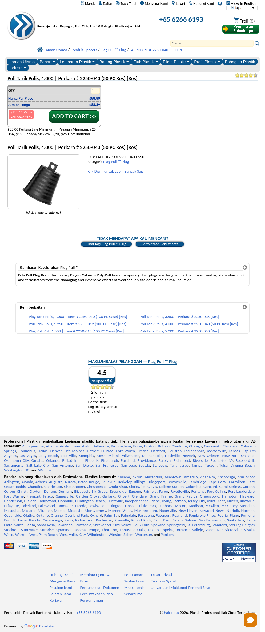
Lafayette (11, 505)
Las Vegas (27, 455)
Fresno (143, 450)
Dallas (43, 450)
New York (230, 455)
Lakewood (46, 505)
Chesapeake (97, 486)
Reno (68, 520)
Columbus (27, 450)
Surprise (47, 529)
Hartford (158, 450)
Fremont (33, 496)
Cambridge (197, 481)
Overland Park (76, 515)
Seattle (144, 465)
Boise (137, 446)
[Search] (212, 43)
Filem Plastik (176, 61)
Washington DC (16, 470)
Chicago (195, 446)
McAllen (212, 505)
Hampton (230, 496)
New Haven (187, 510)
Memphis (86, 455)
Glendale (139, 496)
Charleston (53, 486)
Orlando (52, 460)
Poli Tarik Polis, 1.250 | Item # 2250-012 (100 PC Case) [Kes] (77, 323)
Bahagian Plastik (240, 61)
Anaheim (207, 477)
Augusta (55, 481)
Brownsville (176, 481)
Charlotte (179, 446)
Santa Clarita (24, 525)
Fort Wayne (14, 496)
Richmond (182, 460)
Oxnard (96, 515)
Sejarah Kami (60, 594)
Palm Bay (111, 515)
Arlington (11, 481)
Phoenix (91, 460)
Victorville (233, 529)
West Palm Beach (43, 534)
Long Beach (48, 455)
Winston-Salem (121, 534)
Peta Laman (133, 574)
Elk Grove (99, 491)
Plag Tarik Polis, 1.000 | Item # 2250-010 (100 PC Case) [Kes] (78, 316)
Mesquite (11, 510)
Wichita (44, 470)
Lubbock (165, 505)
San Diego (84, 465)
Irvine (155, 501)
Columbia (193, 486)
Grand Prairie (161, 496)
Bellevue (109, 481)
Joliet (211, 501)
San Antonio (62, 465)
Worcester (143, 534)
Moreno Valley (120, 510)
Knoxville (247, 501)
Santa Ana (235, 520)
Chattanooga (74, 486)
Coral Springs (230, 486)
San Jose (128, 465)
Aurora (70, 481)
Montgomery (95, 510)
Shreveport (102, 525)
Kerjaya (56, 600)
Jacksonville (216, 450)
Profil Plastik (207, 61)
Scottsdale (82, 525)
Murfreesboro (145, 510)
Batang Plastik (114, 61)
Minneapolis (152, 455)
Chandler (35, 486)
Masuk (88, 3)
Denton (50, 491)
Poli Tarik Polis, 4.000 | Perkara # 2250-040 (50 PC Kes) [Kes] (189, 323)
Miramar (45, 510)
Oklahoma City (16, 460)
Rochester (104, 520)
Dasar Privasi (161, 574)
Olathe (28, 515)
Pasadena (146, 515)
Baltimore (101, 446)
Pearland (179, 515)
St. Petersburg (198, 525)
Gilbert (123, 496)
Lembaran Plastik (77, 61)
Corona (249, 486)
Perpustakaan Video (96, 594)
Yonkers (167, 534)
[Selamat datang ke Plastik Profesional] (88, 20)
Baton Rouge (88, 481)
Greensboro (209, 496)
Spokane (158, 525)
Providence (147, 460)
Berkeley (125, 481)
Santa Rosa (46, 525)
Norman (248, 510)
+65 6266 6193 (181, 19)
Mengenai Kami (154, 3)
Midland (28, 510)
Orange (57, 515)
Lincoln (131, 505)
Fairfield (150, 491)
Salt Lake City (37, 465)
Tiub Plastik (146, 61)
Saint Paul (162, 520)
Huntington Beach (90, 501)
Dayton (36, 491)
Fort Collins (216, 491)
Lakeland (28, 505)
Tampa (196, 465)
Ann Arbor (246, 477)
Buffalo (163, 446)
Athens (41, 481)
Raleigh (165, 460)
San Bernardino (211, 520)
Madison (196, 505)
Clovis (152, 486)
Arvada (27, 481)
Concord (210, 486)
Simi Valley (122, 525)
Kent (221, 501)
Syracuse (63, 529)
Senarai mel (133, 594)
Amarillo (191, 477)
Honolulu (65, 501)
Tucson (211, 465)
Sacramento (13, 465)
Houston (175, 450)
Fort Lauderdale (241, 491)
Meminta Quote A (95, 574)
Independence (136, 501)
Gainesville (64, 496)
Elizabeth (81, 491)
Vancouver (214, 529)
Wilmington (97, 534)
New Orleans (209, 455)
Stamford (219, 525)
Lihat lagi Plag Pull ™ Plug (106, 244)
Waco (8, 534)
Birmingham (121, 446)
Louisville (68, 455)
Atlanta (52, 446)
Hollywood (47, 501)
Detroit (93, 450)
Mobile (60, 510)
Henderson (13, 501)
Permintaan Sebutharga (159, 244)
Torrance (182, 529)
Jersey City (196, 501)
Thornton (109, 529)
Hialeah (30, 501)
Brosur (85, 581)
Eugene (135, 491)
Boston (150, 446)
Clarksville (137, 486)
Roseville (121, 520)
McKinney (229, 505)
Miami (113, 455)
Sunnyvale (29, 529)
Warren (21, 534)
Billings (139, 481)
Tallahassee (179, 465)
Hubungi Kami (201, 3)
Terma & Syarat (163, 581)
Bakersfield (81, 446)
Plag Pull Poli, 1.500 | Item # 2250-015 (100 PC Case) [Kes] (76, 331)
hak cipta (171, 612)
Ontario (42, 515)
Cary (251, 481)
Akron (137, 477)
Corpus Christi (15, 491)
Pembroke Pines (202, 515)
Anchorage (226, 477)
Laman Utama (22, 61)
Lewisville (96, 505)
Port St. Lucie (15, 520)
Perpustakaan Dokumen (99, 587)
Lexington (115, 505)
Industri (17, 68)
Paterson (163, 515)
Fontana (198, 491)
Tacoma (79, 529)
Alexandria (153, 477)
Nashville (172, 455)
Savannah (65, 525)
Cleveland (231, 446)
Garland (108, 496)
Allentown (172, 477)
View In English (241, 3)
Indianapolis (194, 450)
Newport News (212, 510)
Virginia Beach (242, 465)
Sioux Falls (140, 525)
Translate (39, 626)
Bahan (47, 61)
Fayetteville (179, 491)
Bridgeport (156, 481)
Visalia (249, 529)
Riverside (200, 460)
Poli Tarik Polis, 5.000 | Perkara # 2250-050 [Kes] (179, 331)
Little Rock (147, 505)
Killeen (232, 501)
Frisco (48, 496)
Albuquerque (32, 446)
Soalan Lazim (135, 581)
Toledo (153, 529)
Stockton (11, 529)
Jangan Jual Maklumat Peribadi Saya (180, 587)
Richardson (84, 520)
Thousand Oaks (132, 529)
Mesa (101, 455)
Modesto (75, 510)
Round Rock (141, 520)
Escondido (118, 491)
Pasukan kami (61, 587)
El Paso (107, 450)
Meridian (247, 505)
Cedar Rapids (15, 486)
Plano (234, 515)
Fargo (163, 491)
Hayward (247, 496)
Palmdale (128, 515)
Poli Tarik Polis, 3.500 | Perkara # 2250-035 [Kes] (179, 316)
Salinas (190, 520)
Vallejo (197, 529)
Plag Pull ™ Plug (116, 161)
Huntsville (115, 501)
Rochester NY (222, 460)
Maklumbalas (135, 587)
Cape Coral (218, 481)
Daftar (105, 3)
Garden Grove (88, 496)
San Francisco (106, 465)
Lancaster (65, 505)
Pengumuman (91, 600)
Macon (180, 505)
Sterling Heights (242, 525)
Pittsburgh (109, 460)
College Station (171, 486)
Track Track (126, 3)
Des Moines (74, 450)
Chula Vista (118, 486)
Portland (128, 460)
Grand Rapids (186, 496)
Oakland (248, 455)
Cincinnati (212, 446)
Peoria (222, 515)
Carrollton (237, 481)
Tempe (93, 529)
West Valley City (73, 534)
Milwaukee (130, 455)
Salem (178, 520)
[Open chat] (250, 620)
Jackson (179, 501)
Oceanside (12, 515)
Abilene (124, 477)
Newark (188, 455)
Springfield (176, 525)
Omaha (37, 460)
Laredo (80, 505)
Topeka (167, 529)
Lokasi (178, 3)
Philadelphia (72, 460)
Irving (166, 501)
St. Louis (160, 465)
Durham (65, 491)
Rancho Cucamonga (45, 520)
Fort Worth (125, 450)
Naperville (167, 510)
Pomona (248, 515)
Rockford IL (245, 460)
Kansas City (238, 450)
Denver (56, 450)
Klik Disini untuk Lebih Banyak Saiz (115, 171)
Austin (65, 446)
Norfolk (233, 510)
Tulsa (223, 465)
